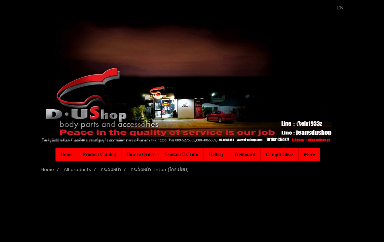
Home (67, 154)
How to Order (140, 154)
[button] (326, 154)
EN (336, 7)
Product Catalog (99, 154)
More (309, 154)
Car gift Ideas (280, 154)
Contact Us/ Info (181, 154)
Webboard (245, 154)
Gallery (216, 154)
